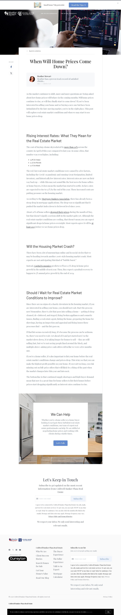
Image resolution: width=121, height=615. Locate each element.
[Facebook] (9, 550)
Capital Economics (42, 265)
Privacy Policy (107, 597)
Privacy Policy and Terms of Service (60, 516)
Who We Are (41, 551)
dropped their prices (59, 212)
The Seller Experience (49, 13)
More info (89, 612)
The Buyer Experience (69, 13)
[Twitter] (13, 550)
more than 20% (71, 147)
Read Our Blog (42, 577)
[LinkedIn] (16, 550)
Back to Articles (35, 51)
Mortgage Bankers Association (55, 198)
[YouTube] (20, 550)
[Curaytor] (18, 560)
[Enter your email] (54, 498)
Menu (93, 14)
